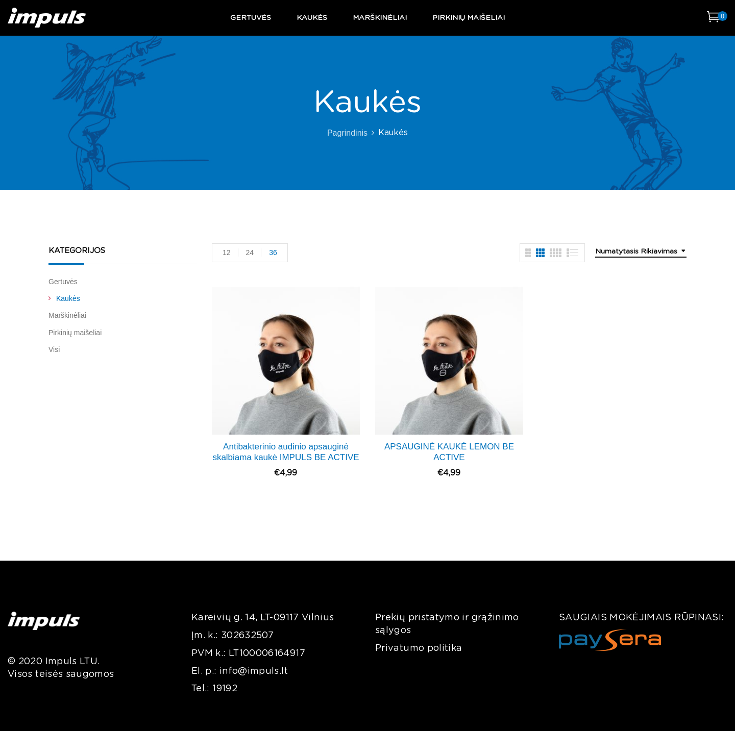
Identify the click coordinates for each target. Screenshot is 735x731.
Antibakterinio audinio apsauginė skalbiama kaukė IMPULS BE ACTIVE (285, 452)
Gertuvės (63, 282)
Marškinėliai (67, 315)
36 (273, 252)
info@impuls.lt (253, 671)
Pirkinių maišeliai (75, 333)
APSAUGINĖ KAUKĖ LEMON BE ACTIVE (449, 452)
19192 (224, 688)
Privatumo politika (418, 648)
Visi (54, 349)
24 (250, 252)
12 (227, 252)
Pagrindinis (347, 133)
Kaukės (68, 298)
